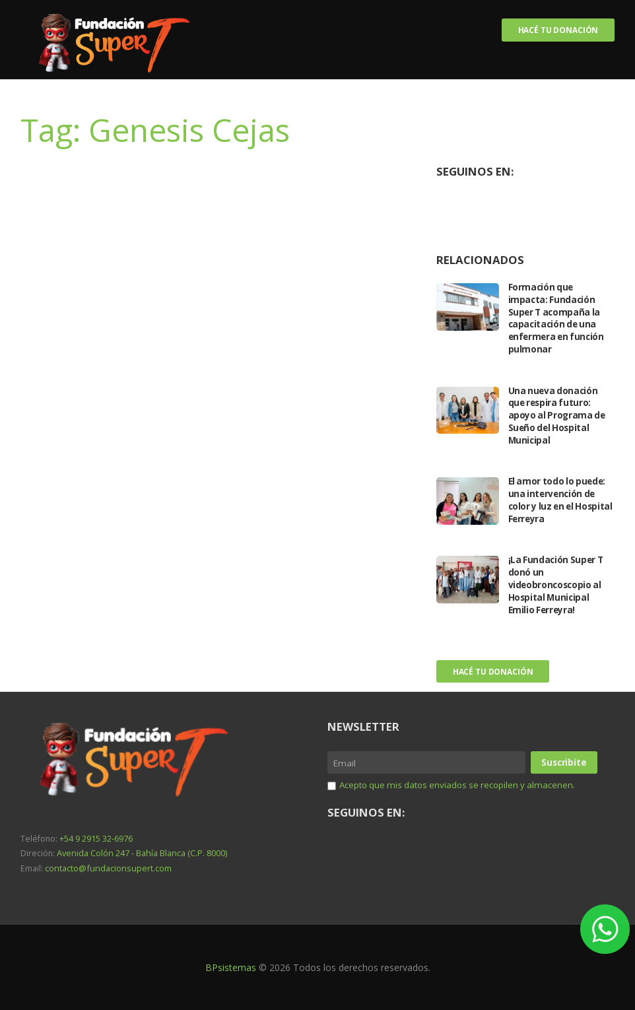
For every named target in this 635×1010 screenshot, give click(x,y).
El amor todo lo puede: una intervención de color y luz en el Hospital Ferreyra (559, 500)
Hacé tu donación (557, 30)
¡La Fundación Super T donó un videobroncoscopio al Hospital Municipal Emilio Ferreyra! (557, 585)
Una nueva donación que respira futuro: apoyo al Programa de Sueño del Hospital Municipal (558, 416)
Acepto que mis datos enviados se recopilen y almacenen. (463, 806)
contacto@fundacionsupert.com (106, 867)
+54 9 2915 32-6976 (96, 838)
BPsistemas (230, 966)
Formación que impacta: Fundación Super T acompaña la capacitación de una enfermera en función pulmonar (558, 318)
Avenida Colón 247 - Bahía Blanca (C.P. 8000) (140, 853)
